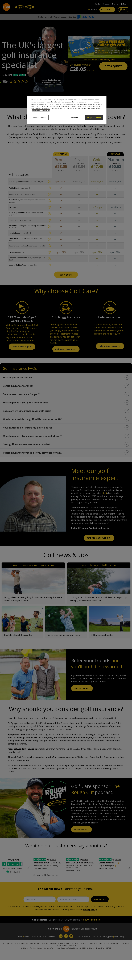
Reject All (74, 118)
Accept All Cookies (94, 118)
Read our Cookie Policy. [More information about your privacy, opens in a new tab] (41, 111)
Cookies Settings (39, 118)
